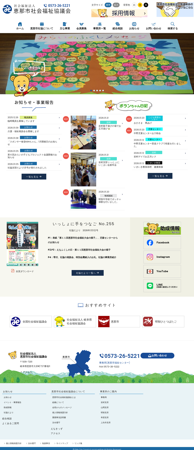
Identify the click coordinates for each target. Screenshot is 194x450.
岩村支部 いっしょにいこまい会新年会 (109, 164)
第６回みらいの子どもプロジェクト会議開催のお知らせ (32, 156)
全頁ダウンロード (25, 271)
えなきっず (57, 428)
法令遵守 (32, 443)
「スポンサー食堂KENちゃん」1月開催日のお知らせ (32, 143)
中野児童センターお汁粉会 (147, 133)
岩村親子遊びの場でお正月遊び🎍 (110, 127)
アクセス (26, 372)
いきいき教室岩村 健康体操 (148, 166)
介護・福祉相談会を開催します (23, 131)
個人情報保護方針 (14, 443)
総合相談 (7, 418)
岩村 (109, 122)
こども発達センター (154, 118)
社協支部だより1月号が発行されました (27, 167)
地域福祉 (108, 195)
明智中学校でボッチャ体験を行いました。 (110, 200)
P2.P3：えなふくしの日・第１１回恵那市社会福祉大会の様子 (79, 249)
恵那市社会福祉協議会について (68, 391)
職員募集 (28, 117)
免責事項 (46, 443)
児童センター (154, 129)
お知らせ (28, 127)
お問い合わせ (158, 354)
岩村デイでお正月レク (145, 156)
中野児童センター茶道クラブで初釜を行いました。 (157, 145)
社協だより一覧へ (87, 273)
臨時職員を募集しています (21, 121)
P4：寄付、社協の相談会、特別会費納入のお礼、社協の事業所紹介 (82, 257)
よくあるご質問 (10, 423)
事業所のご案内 (108, 391)
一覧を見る (34, 176)
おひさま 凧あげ (143, 122)
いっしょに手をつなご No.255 (84, 223)
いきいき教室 (154, 162)
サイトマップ (62, 443)
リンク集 (78, 443)
